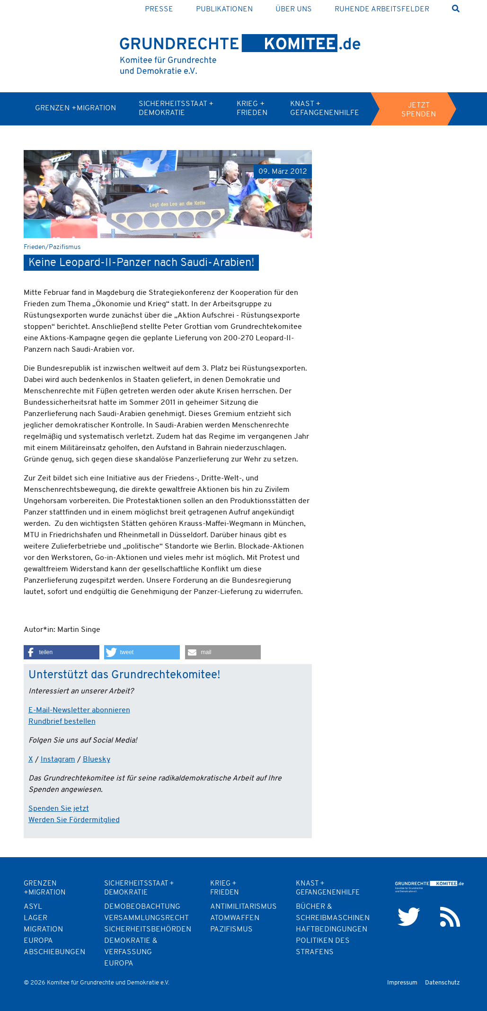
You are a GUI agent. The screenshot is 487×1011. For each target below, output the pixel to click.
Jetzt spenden (418, 110)
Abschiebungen (54, 952)
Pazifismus (231, 929)
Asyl (33, 907)
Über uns (293, 9)
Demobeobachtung (142, 907)
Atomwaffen (234, 918)
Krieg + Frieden (252, 108)
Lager (35, 918)
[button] (61, 652)
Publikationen (224, 9)
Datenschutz (442, 983)
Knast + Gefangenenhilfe (324, 108)
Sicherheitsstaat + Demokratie (176, 108)
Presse (159, 9)
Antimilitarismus (243, 907)
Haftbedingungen (331, 929)
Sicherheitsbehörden (147, 929)
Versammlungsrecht (146, 918)
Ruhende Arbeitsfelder (382, 9)
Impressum (402, 983)
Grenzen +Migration (75, 108)
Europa (118, 963)
